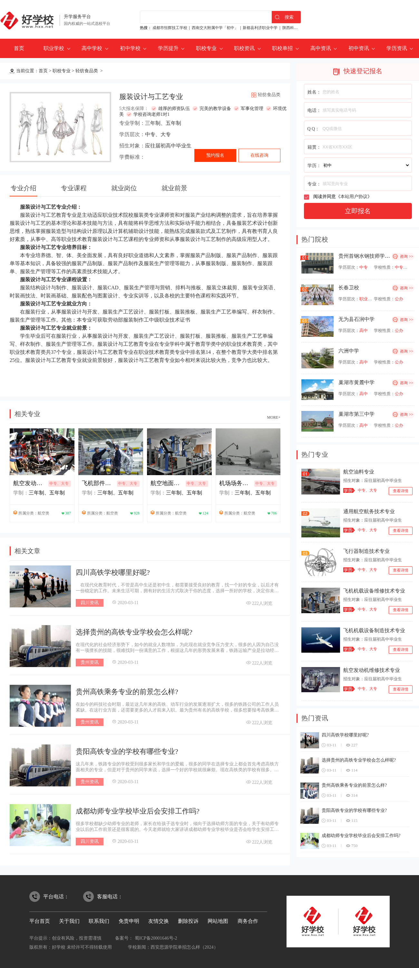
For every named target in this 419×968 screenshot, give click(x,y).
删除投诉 (188, 921)
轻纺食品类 (87, 70)
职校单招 (282, 48)
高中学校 (92, 48)
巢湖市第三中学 (356, 414)
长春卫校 (348, 287)
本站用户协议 (353, 196)
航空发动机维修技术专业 (371, 670)
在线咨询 (259, 155)
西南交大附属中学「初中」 (215, 27)
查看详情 (400, 491)
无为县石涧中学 (356, 319)
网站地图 (218, 921)
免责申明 (129, 921)
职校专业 (206, 48)
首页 (19, 48)
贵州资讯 (90, 662)
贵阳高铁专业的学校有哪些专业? (127, 751)
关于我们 (69, 921)
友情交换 (158, 921)
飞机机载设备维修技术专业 (374, 591)
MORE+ (273, 417)
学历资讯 (396, 48)
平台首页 (39, 921)
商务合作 (248, 921)
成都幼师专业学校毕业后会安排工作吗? (138, 811)
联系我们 (99, 921)
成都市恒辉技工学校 (169, 27)
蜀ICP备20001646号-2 (156, 938)
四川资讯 (90, 602)
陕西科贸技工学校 (297, 27)
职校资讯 (244, 48)
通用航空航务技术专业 (369, 511)
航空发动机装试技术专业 (30, 483)
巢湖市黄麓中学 (356, 382)
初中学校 (130, 48)
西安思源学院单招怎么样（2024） (184, 947)
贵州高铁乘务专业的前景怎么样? (127, 692)
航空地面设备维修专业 (167, 483)
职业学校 (54, 48)
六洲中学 (348, 351)
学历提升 (168, 48)
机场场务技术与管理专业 (236, 483)
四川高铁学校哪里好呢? (113, 572)
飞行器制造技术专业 (366, 551)
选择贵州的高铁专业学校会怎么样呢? (134, 632)
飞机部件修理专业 (98, 483)
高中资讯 (320, 48)
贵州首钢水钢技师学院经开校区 (374, 256)
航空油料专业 (358, 471)
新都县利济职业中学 (260, 27)
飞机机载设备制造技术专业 (374, 630)
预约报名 (215, 155)
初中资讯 (358, 48)
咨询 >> (406, 256)
